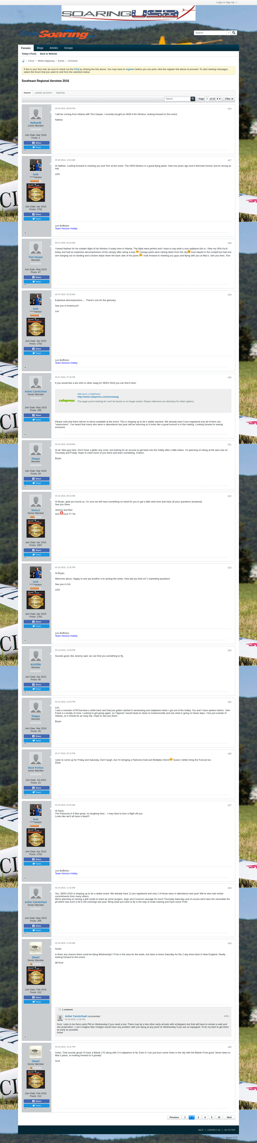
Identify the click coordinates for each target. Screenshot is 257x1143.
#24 (229, 650)
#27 (229, 805)
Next (229, 1117)
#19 (229, 294)
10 (219, 1117)
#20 (229, 377)
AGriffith (36, 664)
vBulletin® (220, 1137)
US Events (73, 61)
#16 (229, 108)
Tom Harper (36, 257)
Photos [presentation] (60, 93)
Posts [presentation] (27, 93)
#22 (229, 496)
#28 (229, 888)
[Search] (212, 32)
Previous (174, 1117)
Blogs (40, 47)
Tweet (36, 147)
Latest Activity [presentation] (43, 93)
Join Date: (30, 135)
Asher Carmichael (36, 391)
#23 (229, 567)
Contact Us (213, 1130)
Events (61, 61)
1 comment (67, 1009)
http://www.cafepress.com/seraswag (98, 396)
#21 (229, 444)
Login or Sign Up (226, 2)
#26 (229, 753)
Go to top (229, 1130)
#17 (229, 160)
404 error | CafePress (89, 394)
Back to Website (48, 54)
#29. (227, 1016)
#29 (229, 943)
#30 (229, 1047)
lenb (35, 174)
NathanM (35, 122)
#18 (229, 243)
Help (200, 1130)
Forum (31, 61)
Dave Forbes (35, 767)
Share (36, 142)
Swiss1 (35, 510)
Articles (54, 47)
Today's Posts (29, 54)
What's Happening (46, 61)
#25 (229, 702)
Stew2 (35, 957)
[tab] (27, 92)
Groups (68, 47)
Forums (26, 48)
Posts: (34, 137)
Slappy (35, 458)
